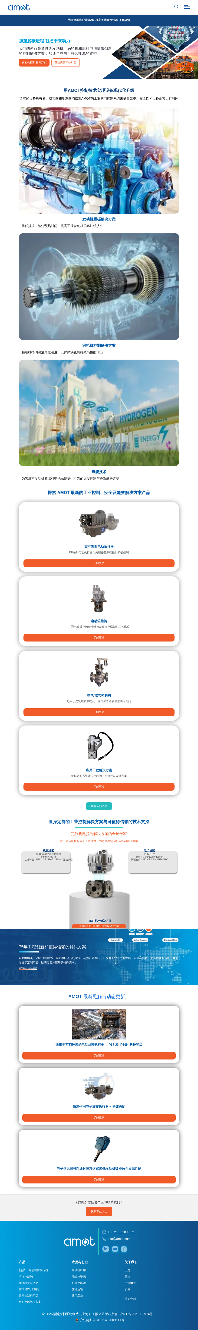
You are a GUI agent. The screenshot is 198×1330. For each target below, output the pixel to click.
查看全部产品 (99, 807)
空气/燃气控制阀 (30, 1289)
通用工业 (77, 1295)
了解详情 (124, 20)
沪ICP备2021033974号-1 (138, 1314)
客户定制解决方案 (31, 1302)
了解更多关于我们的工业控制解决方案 (99, 926)
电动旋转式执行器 (66, 62)
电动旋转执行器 (34, 1270)
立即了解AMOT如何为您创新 (29, 968)
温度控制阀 (27, 1276)
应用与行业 (80, 1262)
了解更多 (99, 564)
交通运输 (77, 1289)
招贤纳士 (129, 1283)
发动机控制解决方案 (35, 62)
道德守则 (129, 1299)
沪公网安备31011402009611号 (100, 1320)
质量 (127, 1289)
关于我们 (130, 1262)
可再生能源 (79, 1283)
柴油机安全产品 (29, 1283)
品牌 (127, 1276)
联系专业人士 (99, 1211)
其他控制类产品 (29, 1295)
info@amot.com (119, 1238)
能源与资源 (79, 1276)
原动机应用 (79, 1270)
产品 (23, 1262)
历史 (127, 1270)
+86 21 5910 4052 (121, 1232)
